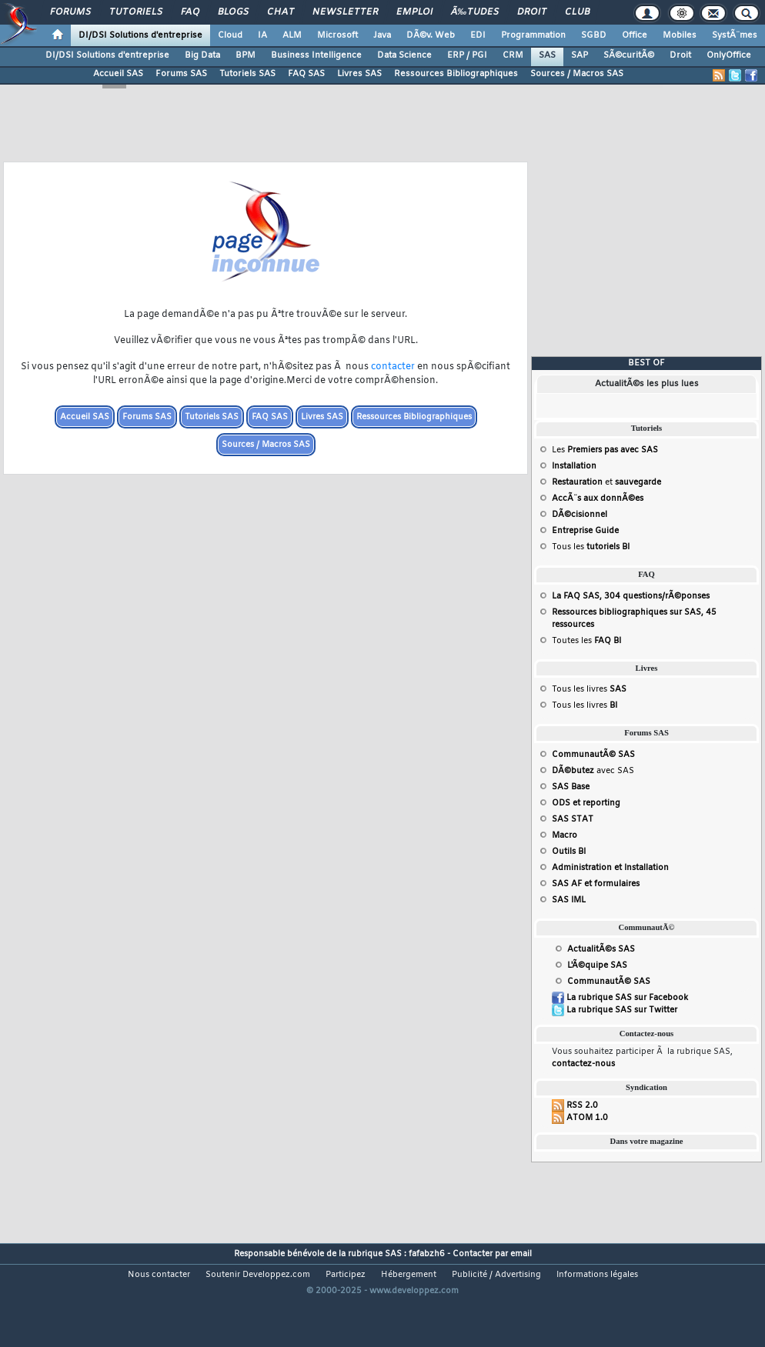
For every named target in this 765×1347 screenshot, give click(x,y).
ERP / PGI (467, 55)
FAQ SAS (306, 73)
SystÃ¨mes (734, 35)
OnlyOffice (729, 55)
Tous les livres (589, 689)
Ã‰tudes (474, 12)
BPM (246, 55)
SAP (579, 55)
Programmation (533, 35)
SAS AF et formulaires (596, 884)
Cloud (230, 35)
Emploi (414, 12)
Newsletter (345, 12)
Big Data (202, 55)
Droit (532, 12)
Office (634, 35)
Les (605, 450)
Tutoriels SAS (247, 73)
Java (382, 35)
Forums (70, 12)
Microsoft (337, 35)
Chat (281, 12)
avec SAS (593, 770)
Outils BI (569, 851)
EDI (478, 35)
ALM (292, 35)
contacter (393, 367)
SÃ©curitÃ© (628, 55)
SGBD (593, 35)
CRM (513, 55)
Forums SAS (181, 73)
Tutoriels (136, 12)
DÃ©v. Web (430, 35)
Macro (564, 835)
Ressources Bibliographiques (456, 73)
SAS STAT (572, 819)
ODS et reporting (586, 803)
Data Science (404, 55)
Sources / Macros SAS (576, 73)
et (606, 482)
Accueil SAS (118, 73)
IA (262, 35)
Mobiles (680, 35)
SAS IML (569, 900)
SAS (547, 55)
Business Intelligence (316, 55)
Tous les (591, 547)
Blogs (233, 12)
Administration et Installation (610, 867)
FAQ (190, 12)
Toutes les (586, 640)
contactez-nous (583, 1064)
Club (577, 12)
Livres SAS (359, 73)
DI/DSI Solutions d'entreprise (140, 35)
